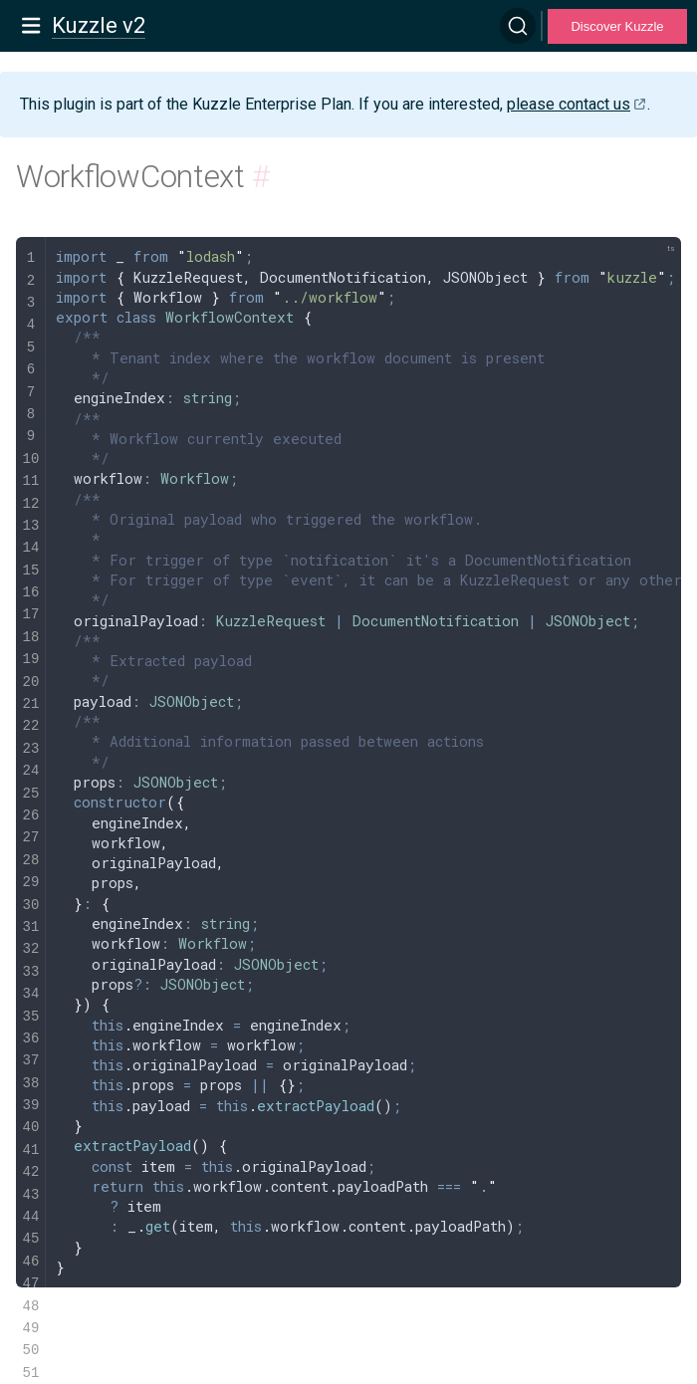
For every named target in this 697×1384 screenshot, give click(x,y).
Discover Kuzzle (617, 26)
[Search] (518, 26)
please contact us (568, 104)
